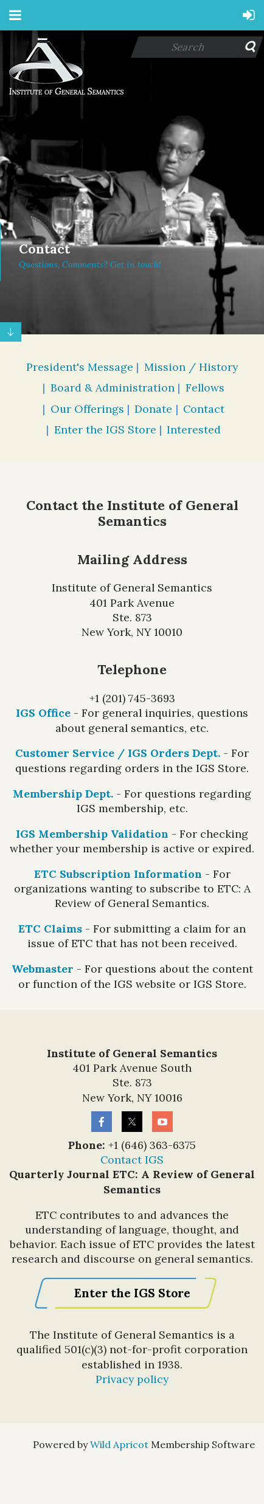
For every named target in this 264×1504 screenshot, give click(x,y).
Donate (153, 409)
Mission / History (191, 367)
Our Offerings (87, 409)
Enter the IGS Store (105, 429)
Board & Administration (112, 388)
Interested (194, 429)
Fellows (205, 388)
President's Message (79, 367)
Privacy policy (132, 1379)
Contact (203, 409)
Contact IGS (132, 1160)
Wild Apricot (119, 1444)
